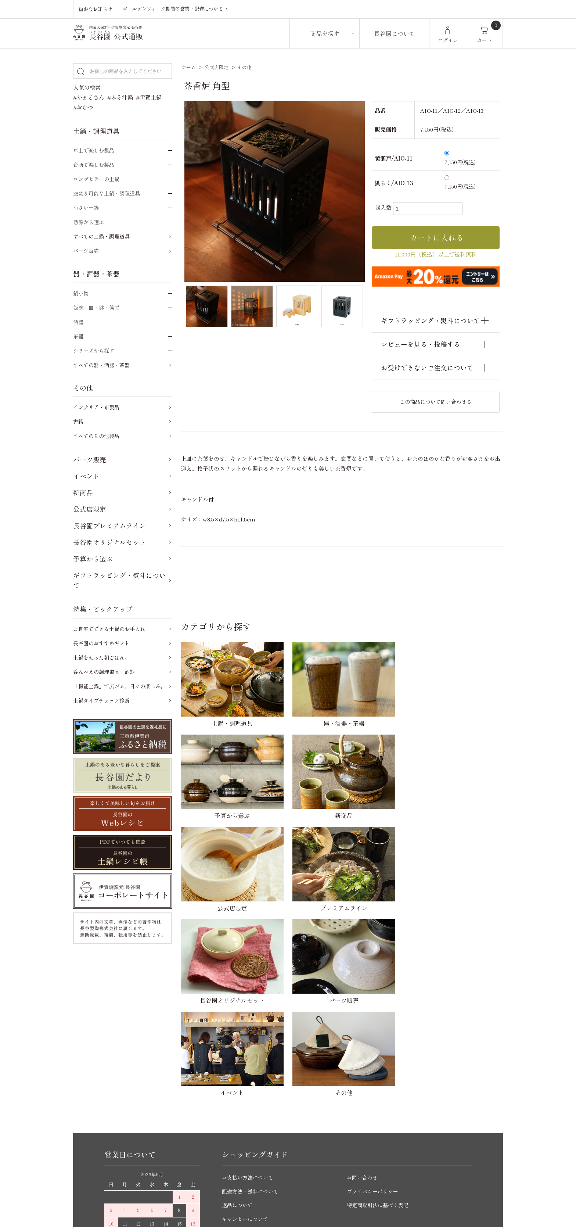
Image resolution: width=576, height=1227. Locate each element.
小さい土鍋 (86, 207)
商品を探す (324, 33)
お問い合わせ (363, 987)
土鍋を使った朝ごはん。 (101, 657)
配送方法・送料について (252, 1001)
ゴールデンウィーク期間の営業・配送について (177, 8)
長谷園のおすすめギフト (101, 643)
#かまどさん (88, 97)
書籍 (78, 421)
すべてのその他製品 (96, 436)
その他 (244, 67)
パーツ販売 (86, 250)
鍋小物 (81, 293)
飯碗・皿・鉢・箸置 (96, 307)
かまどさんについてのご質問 (258, 1097)
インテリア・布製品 (96, 407)
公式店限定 (216, 67)
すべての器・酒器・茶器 (101, 365)
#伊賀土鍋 (149, 97)
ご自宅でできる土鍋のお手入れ (109, 628)
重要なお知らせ (95, 8)
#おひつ (83, 107)
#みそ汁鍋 (120, 97)
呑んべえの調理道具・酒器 (104, 671)
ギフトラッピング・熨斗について (119, 580)
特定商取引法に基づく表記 (380, 1015)
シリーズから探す (93, 350)
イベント (86, 476)
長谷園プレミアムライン (109, 525)
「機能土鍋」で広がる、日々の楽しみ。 (119, 686)
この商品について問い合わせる (436, 401)
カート (484, 40)
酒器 (78, 322)
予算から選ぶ (93, 558)
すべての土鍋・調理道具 (101, 236)
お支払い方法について (249, 987)
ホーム (188, 67)
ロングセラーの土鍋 (96, 179)
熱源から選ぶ (88, 222)
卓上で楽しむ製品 (93, 150)
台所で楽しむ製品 (93, 164)
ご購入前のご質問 (244, 1083)
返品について (238, 1015)
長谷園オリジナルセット (109, 542)
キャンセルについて (246, 1029)
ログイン (448, 40)
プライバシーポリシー (374, 1001)
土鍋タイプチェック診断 (101, 700)
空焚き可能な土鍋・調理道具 (106, 193)
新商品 (83, 492)
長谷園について (394, 33)
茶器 (78, 336)
